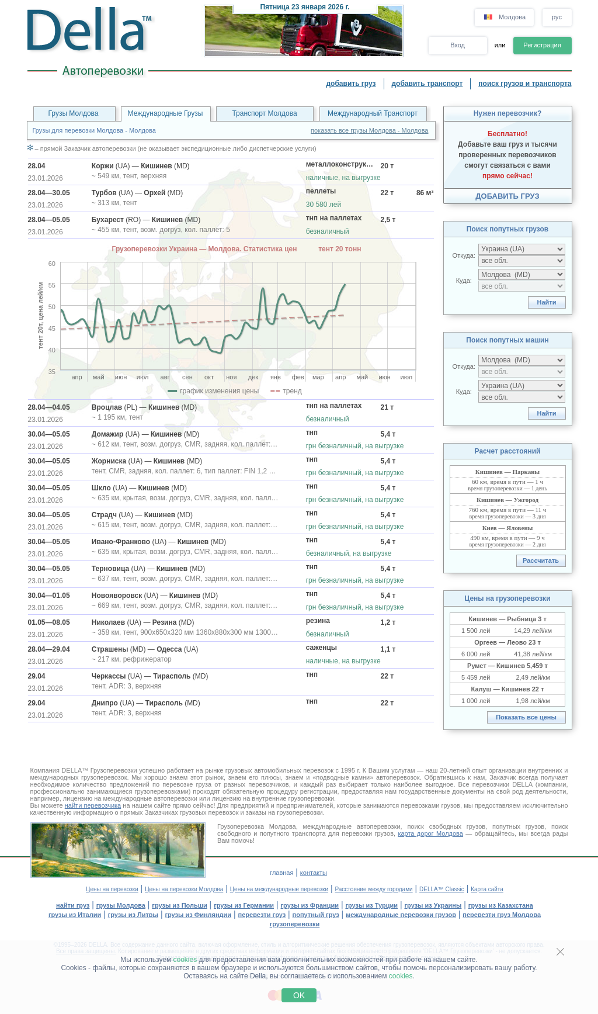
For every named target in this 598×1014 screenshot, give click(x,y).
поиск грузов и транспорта (524, 83)
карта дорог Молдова (430, 833)
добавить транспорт (427, 83)
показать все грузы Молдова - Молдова (369, 130)
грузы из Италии (74, 914)
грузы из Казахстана (500, 905)
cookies (185, 960)
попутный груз (316, 914)
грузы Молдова (120, 905)
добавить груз (351, 83)
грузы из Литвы (133, 914)
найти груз (72, 905)
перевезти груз (262, 914)
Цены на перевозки (112, 889)
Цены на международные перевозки (279, 889)
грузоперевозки (295, 924)
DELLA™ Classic (441, 889)
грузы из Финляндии (198, 914)
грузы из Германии (244, 905)
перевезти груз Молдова (502, 914)
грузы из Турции (371, 905)
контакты (313, 872)
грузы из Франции (310, 905)
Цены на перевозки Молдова (184, 889)
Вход (457, 45)
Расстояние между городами (373, 889)
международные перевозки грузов (401, 914)
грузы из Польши (179, 905)
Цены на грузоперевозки (507, 598)
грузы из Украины (433, 905)
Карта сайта (487, 889)
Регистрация (542, 45)
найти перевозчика (93, 805)
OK (299, 995)
